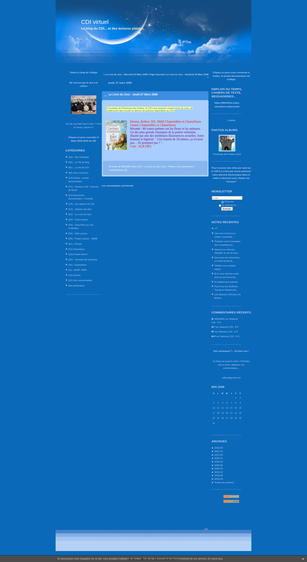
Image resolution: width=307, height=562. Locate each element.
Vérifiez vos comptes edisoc (225, 267)
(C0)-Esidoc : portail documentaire (78, 179)
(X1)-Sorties (74, 275)
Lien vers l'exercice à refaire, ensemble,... (225, 235)
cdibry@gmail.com (231, 377)
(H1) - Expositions (77, 264)
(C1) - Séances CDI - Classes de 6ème (83, 188)
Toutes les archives (224, 482)
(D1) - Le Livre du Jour (79, 214)
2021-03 (218, 454)
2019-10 (218, 472)
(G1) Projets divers (78, 254)
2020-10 (218, 461)
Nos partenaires (76, 285)
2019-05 (218, 479)
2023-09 (218, 447)
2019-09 (218, 475)
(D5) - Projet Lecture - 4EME (83, 238)
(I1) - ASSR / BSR (77, 270)
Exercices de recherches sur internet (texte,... (227, 259)
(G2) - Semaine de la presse (82, 259)
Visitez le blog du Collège (83, 72)
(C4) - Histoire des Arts (80, 209)
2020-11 (218, 458)
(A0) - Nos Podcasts (78, 157)
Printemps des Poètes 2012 (227, 154)
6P (212, 331)
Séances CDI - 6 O (229, 336)
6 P (213, 327)
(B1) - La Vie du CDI (78, 167)
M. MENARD (218, 319)
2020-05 (218, 465)
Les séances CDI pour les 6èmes (227, 296)
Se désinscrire (227, 205)
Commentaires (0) (118, 170)
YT (215, 228)
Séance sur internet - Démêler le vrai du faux (226, 251)
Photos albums (224, 130)
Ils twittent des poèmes (226, 282)
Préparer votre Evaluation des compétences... (227, 243)
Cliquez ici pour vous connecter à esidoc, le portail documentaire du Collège (231, 76)
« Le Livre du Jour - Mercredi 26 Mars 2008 (125, 74)
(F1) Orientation (76, 249)
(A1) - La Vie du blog (78, 162)
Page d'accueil (156, 74)
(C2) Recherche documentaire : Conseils (80, 197)
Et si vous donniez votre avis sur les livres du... (226, 275)
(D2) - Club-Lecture (78, 219)
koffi (213, 336)
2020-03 (218, 468)
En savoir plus (215, 558)
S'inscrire (227, 201)
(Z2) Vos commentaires (80, 280)
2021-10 (218, 451)
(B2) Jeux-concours (78, 172)
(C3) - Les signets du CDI (81, 204)
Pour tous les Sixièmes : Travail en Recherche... (226, 288)
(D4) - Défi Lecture (77, 233)
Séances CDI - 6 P (228, 327)
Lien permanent (185, 166)
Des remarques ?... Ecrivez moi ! (231, 351)
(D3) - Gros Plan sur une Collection (80, 227)
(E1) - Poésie (75, 244)
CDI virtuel (95, 22)
